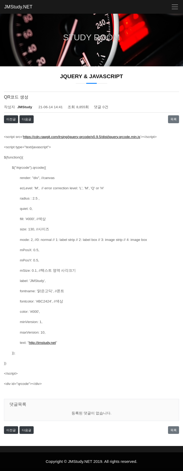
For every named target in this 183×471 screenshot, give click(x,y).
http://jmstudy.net (42, 343)
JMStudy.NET (18, 6)
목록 (173, 119)
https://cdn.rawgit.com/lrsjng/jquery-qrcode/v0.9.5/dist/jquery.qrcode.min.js (81, 137)
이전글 (11, 119)
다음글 (26, 119)
